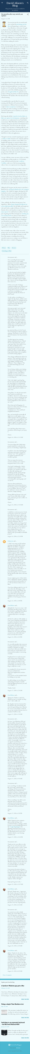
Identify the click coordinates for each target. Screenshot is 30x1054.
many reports (4, 212)
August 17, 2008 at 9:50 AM (15, 778)
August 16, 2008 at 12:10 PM (15, 536)
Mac (9, 248)
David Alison (11, 605)
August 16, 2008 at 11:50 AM (15, 505)
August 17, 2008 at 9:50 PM (15, 813)
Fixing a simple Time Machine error (12, 1004)
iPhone (4, 248)
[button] (28, 14)
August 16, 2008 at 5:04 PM (15, 637)
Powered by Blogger (15, 1045)
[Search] (28, 3)
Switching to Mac (6, 251)
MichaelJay (18, 1047)
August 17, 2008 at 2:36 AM (15, 690)
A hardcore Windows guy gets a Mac (12, 986)
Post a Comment (7, 975)
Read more (25, 999)
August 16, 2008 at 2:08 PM (15, 601)
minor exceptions (10, 107)
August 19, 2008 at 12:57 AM (15, 884)
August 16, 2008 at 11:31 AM (15, 437)
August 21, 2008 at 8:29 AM (15, 971)
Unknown (10, 541)
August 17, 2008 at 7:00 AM (15, 714)
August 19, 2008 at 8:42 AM (15, 905)
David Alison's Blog (15, 4)
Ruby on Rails (6, 138)
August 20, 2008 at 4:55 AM (15, 946)
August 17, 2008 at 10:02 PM (15, 837)
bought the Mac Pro (13, 92)
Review (14, 248)
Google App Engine (15, 827)
